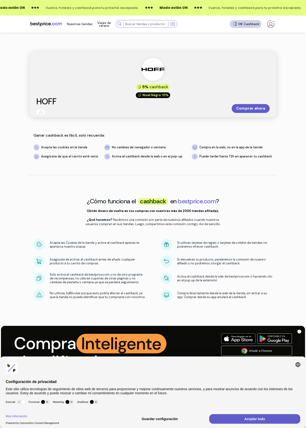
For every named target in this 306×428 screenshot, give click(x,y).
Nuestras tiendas (80, 24)
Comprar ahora (250, 108)
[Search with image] (172, 24)
